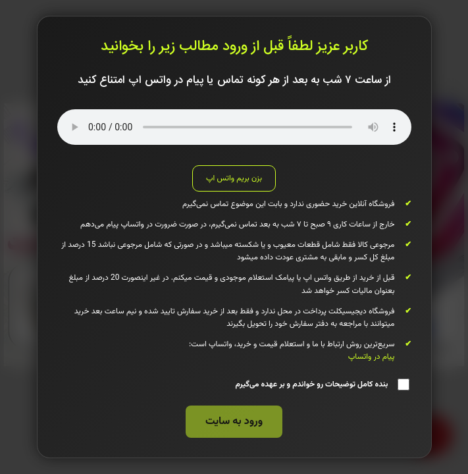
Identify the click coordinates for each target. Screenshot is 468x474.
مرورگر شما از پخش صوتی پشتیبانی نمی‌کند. (234, 127)
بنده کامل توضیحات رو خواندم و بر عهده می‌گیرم (322, 384)
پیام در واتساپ (371, 357)
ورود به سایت (234, 421)
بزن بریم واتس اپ (234, 178)
